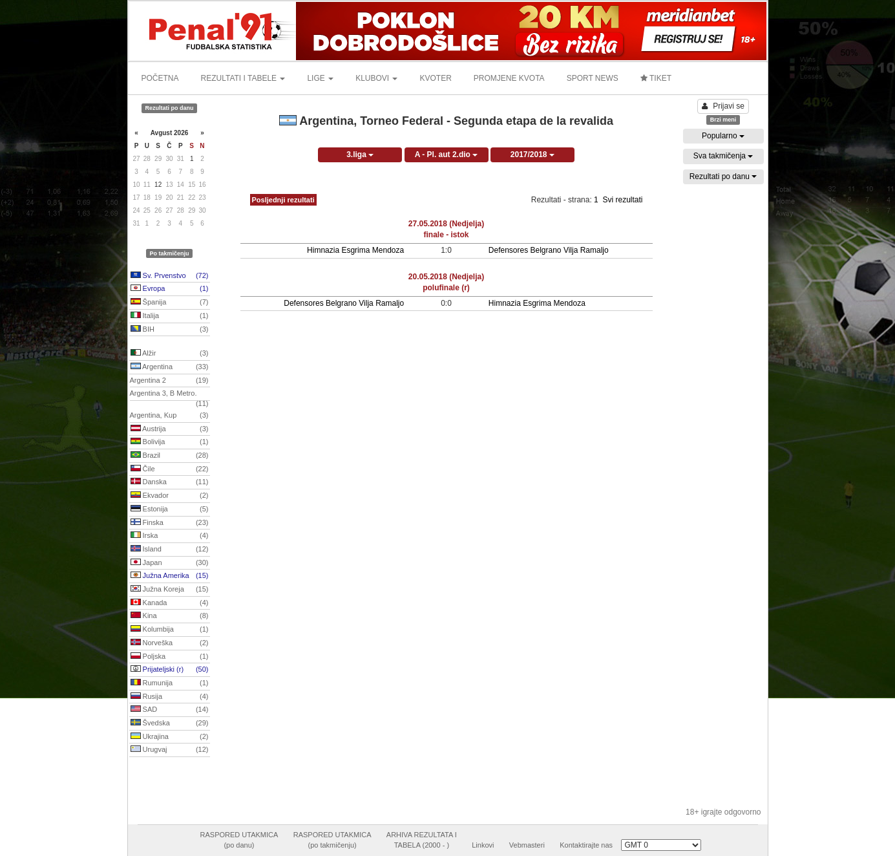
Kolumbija (170, 630)
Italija (170, 316)
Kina (170, 616)
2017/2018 (532, 154)
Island (170, 549)
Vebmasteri (527, 845)
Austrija (170, 429)
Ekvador (170, 496)
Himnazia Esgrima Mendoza (355, 250)
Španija (170, 302)
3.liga (360, 154)
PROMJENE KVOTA (509, 78)
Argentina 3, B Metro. (169, 395)
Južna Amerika (170, 576)
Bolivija (170, 442)
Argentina (170, 367)
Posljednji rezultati (283, 200)
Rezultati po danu (723, 176)
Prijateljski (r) (170, 670)
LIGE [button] (320, 78)
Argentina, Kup (169, 416)
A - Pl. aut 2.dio (446, 154)
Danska (170, 482)
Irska (170, 536)
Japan (170, 563)
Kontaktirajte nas (586, 845)
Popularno (723, 135)
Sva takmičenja (723, 155)
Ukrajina (170, 737)
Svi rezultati (622, 199)
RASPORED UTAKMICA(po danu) (239, 840)
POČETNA (160, 78)
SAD (170, 710)
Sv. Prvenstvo (170, 276)
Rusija (170, 697)
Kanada (170, 603)
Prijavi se (723, 106)
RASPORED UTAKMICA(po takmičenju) (332, 840)
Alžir (170, 353)
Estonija (170, 509)
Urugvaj (170, 750)
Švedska (170, 723)
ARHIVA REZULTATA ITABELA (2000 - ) (421, 840)
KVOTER (435, 78)
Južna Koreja (170, 589)
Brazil (170, 456)
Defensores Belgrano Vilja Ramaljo (549, 250)
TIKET (655, 78)
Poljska (170, 657)
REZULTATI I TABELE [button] (243, 78)
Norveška (170, 643)
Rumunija (170, 683)
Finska (170, 523)
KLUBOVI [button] (376, 78)
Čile (170, 469)
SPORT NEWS (592, 78)
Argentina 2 (169, 381)
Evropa (170, 289)
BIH (170, 330)
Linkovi (483, 845)
